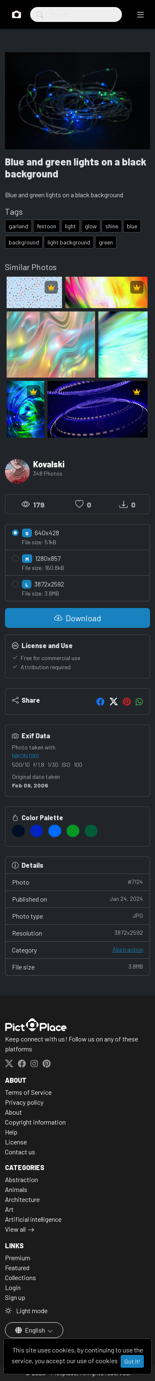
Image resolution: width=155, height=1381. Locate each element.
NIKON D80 (25, 755)
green (106, 242)
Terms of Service (28, 1092)
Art (9, 1209)
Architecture (22, 1199)
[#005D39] (91, 831)
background (24, 242)
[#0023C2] (36, 831)
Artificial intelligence (33, 1219)
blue (132, 226)
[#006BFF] (54, 831)
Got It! (132, 1361)
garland (18, 226)
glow (91, 226)
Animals (16, 1189)
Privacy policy (24, 1102)
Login (13, 1287)
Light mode (26, 1310)
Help (11, 1132)
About (13, 1112)
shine (111, 226)
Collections (20, 1277)
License (16, 1142)
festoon (46, 226)
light (70, 226)
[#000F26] (18, 831)
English (30, 1330)
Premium (17, 1257)
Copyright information (35, 1122)
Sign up (15, 1297)
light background (69, 242)
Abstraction (127, 949)
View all (15, 1229)
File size (77, 966)
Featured (17, 1267)
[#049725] (73, 831)
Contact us (20, 1152)
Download (77, 618)
